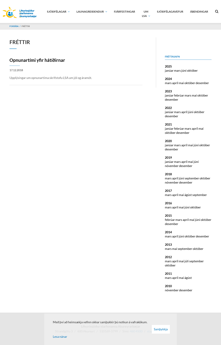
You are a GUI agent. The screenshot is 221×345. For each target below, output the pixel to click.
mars (177, 70)
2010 (168, 286)
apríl (175, 83)
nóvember (172, 166)
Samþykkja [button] (161, 329)
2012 (168, 257)
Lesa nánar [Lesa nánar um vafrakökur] (60, 336)
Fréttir (26, 26)
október (192, 70)
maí (181, 83)
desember (202, 83)
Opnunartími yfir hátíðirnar (37, 60)
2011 (168, 273)
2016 (168, 203)
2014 (168, 232)
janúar (169, 70)
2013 (168, 244)
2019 (168, 157)
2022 (168, 108)
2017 (168, 191)
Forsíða (14, 26)
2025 (168, 66)
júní (184, 70)
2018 (168, 174)
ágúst (188, 195)
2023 (168, 91)
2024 (168, 79)
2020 (168, 141)
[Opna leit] (216, 10)
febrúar (179, 95)
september (192, 178)
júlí (186, 261)
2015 (168, 215)
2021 (168, 124)
